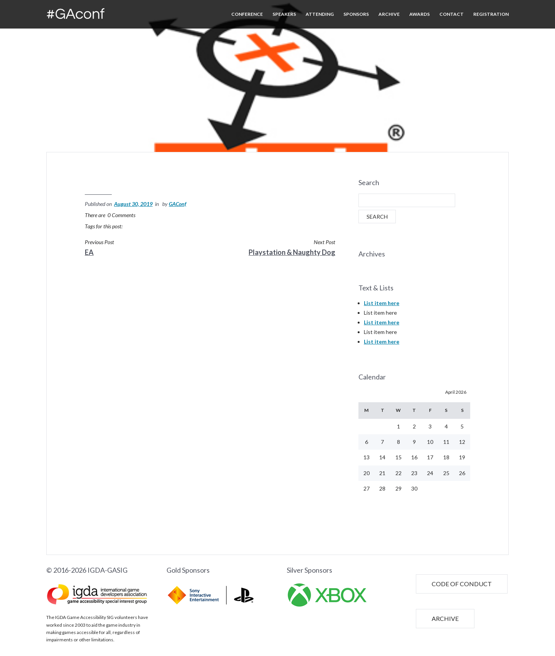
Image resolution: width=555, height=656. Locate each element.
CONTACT (451, 14)
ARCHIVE (389, 14)
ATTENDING (320, 14)
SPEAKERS (284, 14)
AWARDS (419, 14)
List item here (381, 286)
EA (89, 252)
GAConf (177, 204)
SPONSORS (356, 14)
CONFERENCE (247, 14)
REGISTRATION (491, 14)
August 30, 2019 (133, 204)
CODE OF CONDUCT (462, 568)
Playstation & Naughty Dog (292, 252)
